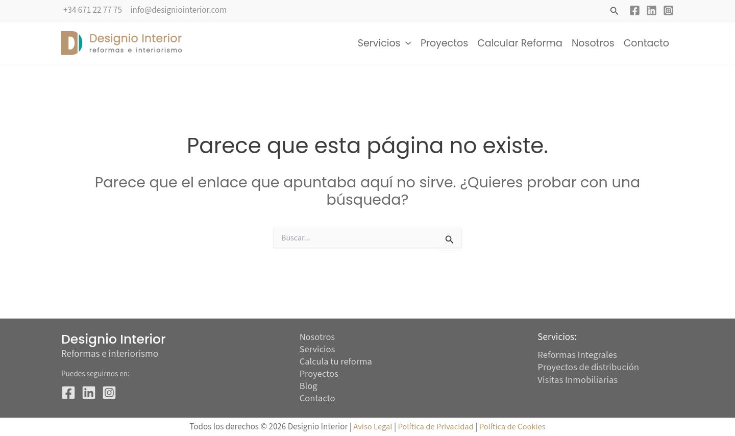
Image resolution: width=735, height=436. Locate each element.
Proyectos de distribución (588, 366)
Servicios (384, 43)
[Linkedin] (651, 10)
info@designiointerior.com (178, 10)
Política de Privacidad (436, 427)
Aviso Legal (370, 427)
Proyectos (444, 43)
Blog (309, 386)
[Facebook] (634, 10)
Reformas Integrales (577, 353)
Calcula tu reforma (337, 361)
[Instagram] (668, 10)
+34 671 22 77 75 (92, 10)
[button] (614, 12)
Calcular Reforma (519, 43)
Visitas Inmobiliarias (578, 378)
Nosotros (593, 43)
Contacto (646, 43)
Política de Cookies (514, 427)
